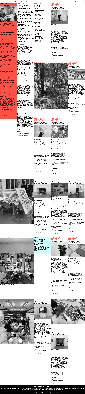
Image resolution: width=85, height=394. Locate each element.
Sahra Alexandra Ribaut (40, 30)
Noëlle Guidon (38, 17)
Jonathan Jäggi (38, 21)
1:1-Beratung (11, 95)
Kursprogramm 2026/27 (6, 107)
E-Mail (12, 94)
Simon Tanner (38, 34)
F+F (2, 1)
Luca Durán (37, 14)
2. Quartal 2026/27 (55, 4)
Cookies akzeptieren (31, 392)
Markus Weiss (38, 41)
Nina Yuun (37, 43)
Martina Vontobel (39, 38)
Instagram (19, 130)
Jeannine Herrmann (39, 19)
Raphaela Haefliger (39, 18)
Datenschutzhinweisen (73, 388)
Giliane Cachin (38, 11)
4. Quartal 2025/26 (55, 179)
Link (4, 105)
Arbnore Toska (38, 36)
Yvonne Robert (38, 32)
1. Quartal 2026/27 (55, 119)
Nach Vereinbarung (57, 8)
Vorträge (36, 237)
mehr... (35, 250)
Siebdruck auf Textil (5, 64)
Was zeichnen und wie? (6, 68)
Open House (4, 86)
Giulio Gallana (38, 15)
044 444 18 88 (6, 101)
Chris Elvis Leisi (38, 25)
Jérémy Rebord (38, 29)
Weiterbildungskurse (38, 3)
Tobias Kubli (37, 23)
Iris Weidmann (38, 40)
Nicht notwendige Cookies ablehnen (48, 392)
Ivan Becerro (38, 8)
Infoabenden (8, 85)
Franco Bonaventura (39, 10)
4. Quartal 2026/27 (38, 119)
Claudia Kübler (38, 22)
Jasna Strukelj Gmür (39, 33)
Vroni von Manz (38, 37)
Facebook (19, 131)
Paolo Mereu (38, 26)
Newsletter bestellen (22, 135)
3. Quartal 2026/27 (55, 330)
